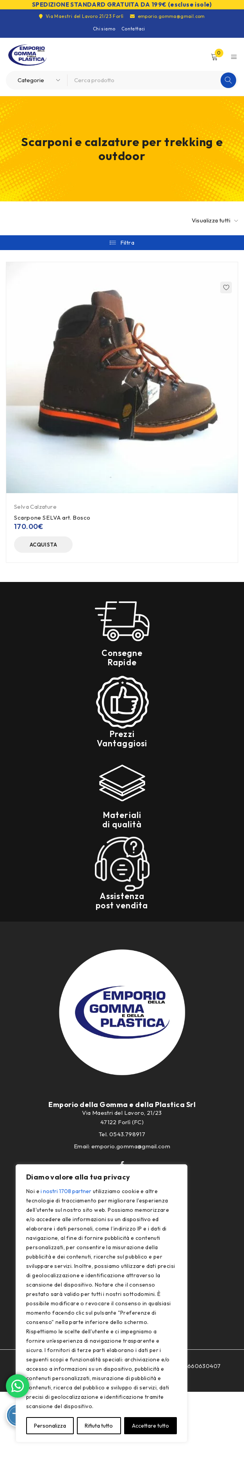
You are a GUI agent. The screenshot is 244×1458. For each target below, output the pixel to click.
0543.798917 (127, 1134)
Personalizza (50, 1425)
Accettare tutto (150, 1425)
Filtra (127, 242)
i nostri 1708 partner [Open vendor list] (66, 1191)
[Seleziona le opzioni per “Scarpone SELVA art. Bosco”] (43, 544)
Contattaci (133, 29)
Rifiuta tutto (99, 1425)
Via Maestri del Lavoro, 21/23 (122, 1112)
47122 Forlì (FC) (122, 1122)
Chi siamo (104, 29)
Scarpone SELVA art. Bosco (52, 517)
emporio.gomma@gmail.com (167, 16)
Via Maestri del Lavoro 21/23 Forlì (81, 16)
